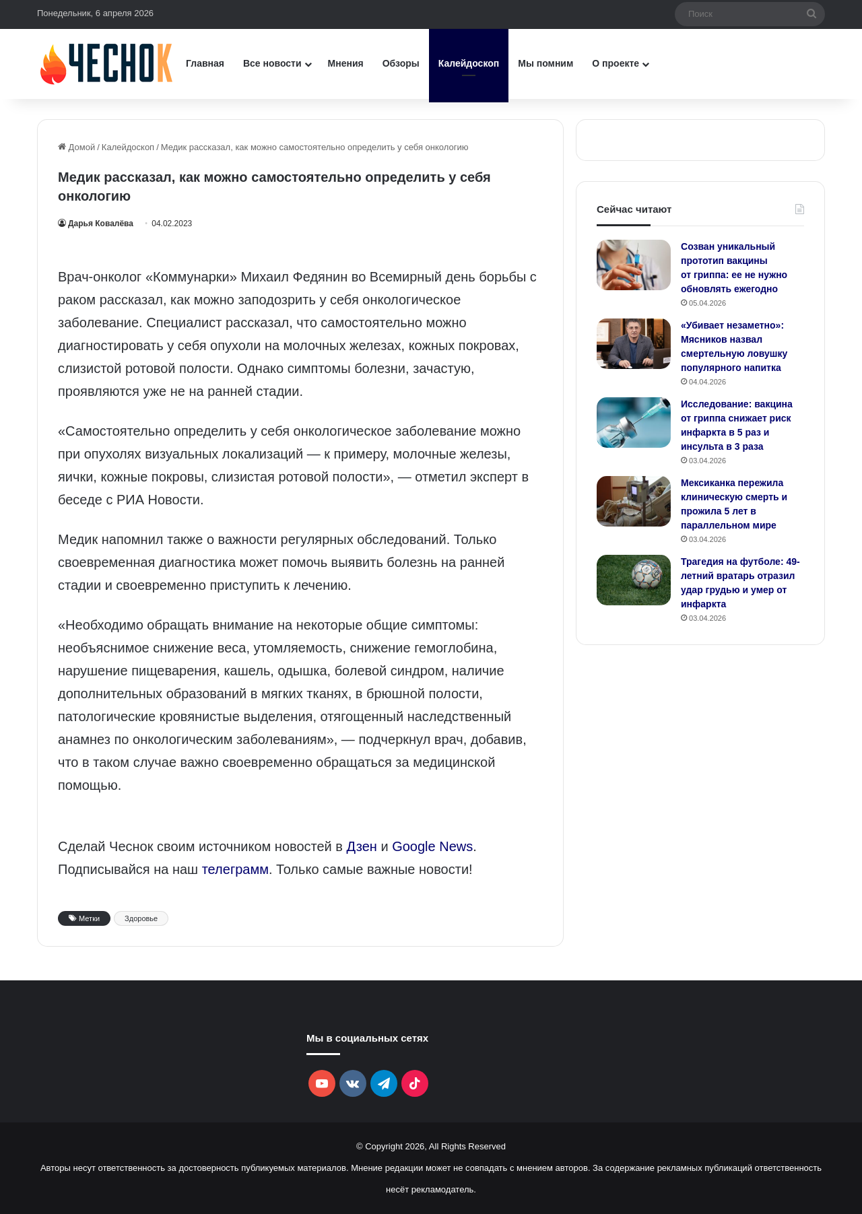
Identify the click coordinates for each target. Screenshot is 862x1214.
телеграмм (235, 869)
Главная (205, 63)
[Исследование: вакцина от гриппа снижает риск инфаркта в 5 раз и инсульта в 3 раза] (634, 422)
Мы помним (545, 63)
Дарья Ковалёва (100, 223)
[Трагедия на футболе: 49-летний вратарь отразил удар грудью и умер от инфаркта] (634, 580)
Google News (432, 846)
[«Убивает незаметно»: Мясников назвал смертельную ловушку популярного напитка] (634, 343)
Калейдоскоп (468, 63)
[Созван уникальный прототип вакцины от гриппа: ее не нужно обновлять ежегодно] (634, 265)
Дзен (362, 846)
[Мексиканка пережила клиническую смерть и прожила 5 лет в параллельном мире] (634, 501)
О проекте (615, 63)
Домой (76, 147)
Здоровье (141, 918)
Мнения (346, 63)
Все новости (272, 63)
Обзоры (401, 63)
